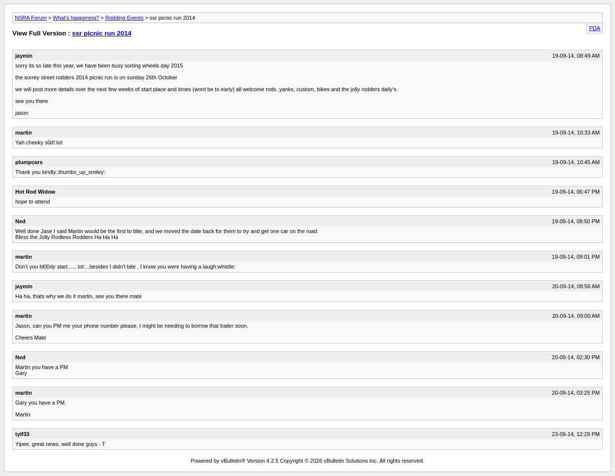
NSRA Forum (31, 18)
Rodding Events (124, 18)
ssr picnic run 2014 (101, 33)
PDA (594, 28)
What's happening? (76, 18)
